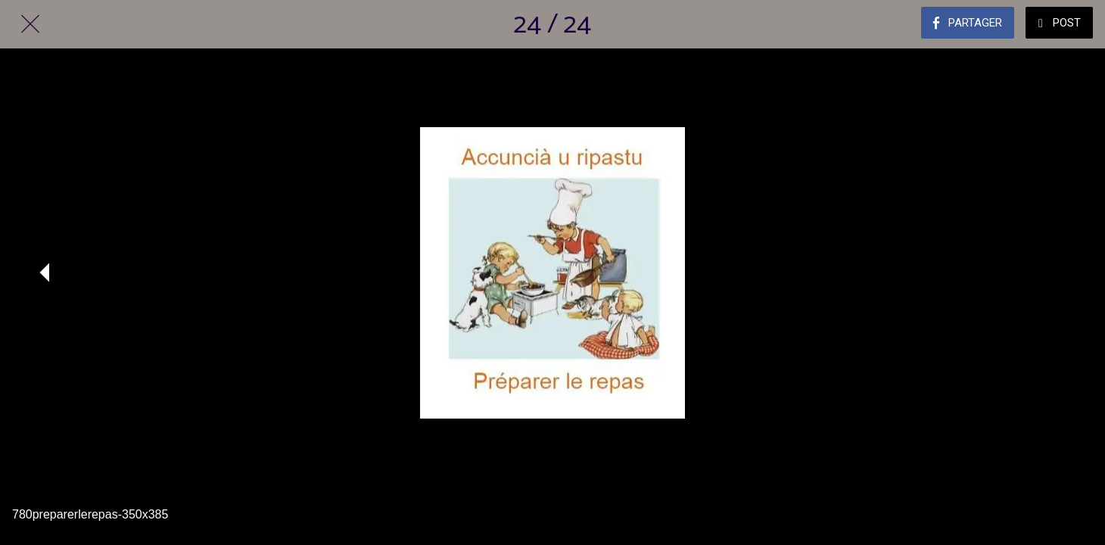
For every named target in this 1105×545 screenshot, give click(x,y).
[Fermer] (30, 24)
